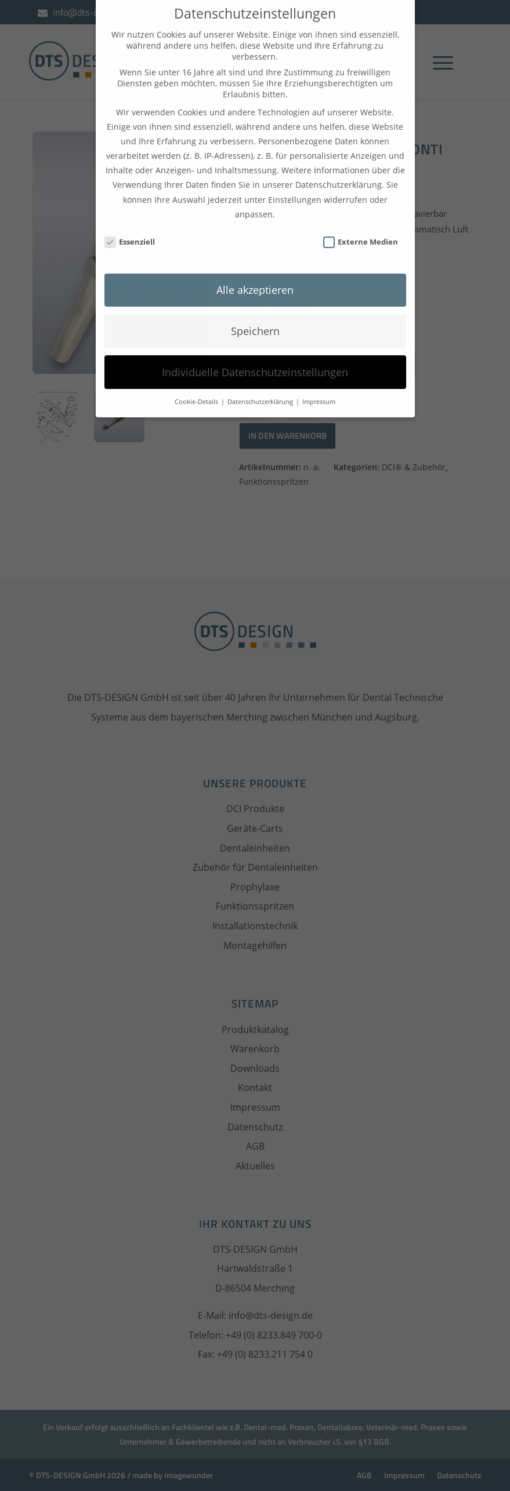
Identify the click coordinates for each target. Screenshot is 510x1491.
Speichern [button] (255, 311)
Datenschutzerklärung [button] (261, 382)
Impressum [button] (318, 382)
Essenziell (129, 222)
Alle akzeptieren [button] (255, 270)
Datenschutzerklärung (338, 165)
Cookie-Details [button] (197, 382)
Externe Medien (361, 222)
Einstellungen (294, 180)
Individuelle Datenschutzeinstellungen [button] (255, 352)
